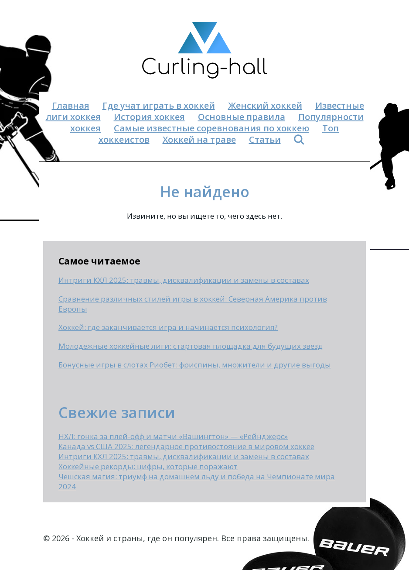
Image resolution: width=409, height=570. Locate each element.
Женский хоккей (265, 105)
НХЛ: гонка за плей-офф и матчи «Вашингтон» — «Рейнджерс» (173, 436)
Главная (70, 105)
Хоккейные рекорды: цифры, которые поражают (148, 466)
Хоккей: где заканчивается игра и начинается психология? (168, 327)
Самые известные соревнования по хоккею (211, 128)
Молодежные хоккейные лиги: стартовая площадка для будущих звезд (190, 346)
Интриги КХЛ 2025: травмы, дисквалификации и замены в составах (183, 280)
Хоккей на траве (199, 139)
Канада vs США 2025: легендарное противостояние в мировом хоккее (186, 446)
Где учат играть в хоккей (158, 105)
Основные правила (241, 117)
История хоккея (149, 117)
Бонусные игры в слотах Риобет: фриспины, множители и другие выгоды (194, 365)
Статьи (265, 139)
